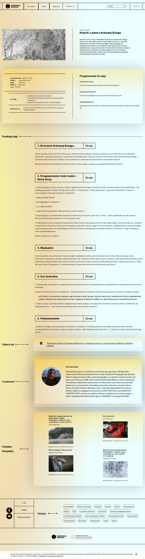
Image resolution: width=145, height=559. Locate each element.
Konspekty (31, 6)
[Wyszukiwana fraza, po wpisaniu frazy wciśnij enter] (117, 6)
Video (44, 6)
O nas (24, 502)
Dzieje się (56, 6)
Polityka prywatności (24, 517)
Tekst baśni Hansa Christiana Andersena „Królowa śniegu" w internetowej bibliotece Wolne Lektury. (89, 344)
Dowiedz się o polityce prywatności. (51, 556)
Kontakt (24, 509)
